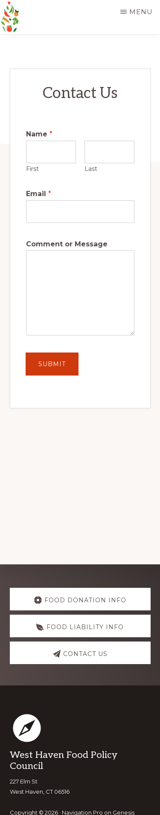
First (32, 169)
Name (39, 134)
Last (90, 169)
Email (38, 194)
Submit (52, 364)
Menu (141, 12)
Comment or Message (67, 244)
